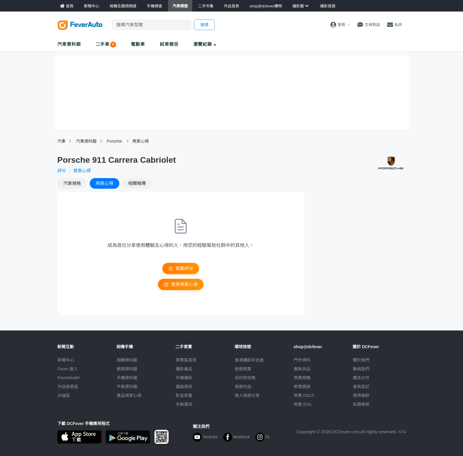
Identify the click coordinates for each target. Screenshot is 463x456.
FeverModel (68, 377)
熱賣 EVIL (303, 404)
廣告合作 (361, 377)
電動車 (138, 44)
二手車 (103, 44)
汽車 (61, 141)
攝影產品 (184, 369)
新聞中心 (66, 360)
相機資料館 (127, 360)
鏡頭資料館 (127, 369)
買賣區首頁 (186, 360)
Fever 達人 (68, 369)
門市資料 (302, 360)
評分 (61, 170)
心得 (104, 183)
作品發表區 (68, 386)
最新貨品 (302, 369)
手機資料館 (127, 377)
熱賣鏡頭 (302, 386)
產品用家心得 (129, 395)
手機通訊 (184, 377)
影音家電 (184, 395)
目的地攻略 (245, 377)
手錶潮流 (184, 404)
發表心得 (82, 170)
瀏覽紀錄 (205, 44)
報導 (137, 183)
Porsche (114, 141)
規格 (72, 183)
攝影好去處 (249, 360)
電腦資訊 (184, 386)
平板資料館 (127, 386)
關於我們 (361, 360)
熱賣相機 (302, 377)
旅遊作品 (243, 386)
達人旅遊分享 (247, 395)
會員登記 (361, 386)
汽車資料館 (69, 44)
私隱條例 (361, 404)
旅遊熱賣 (243, 369)
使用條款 (361, 395)
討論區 (64, 395)
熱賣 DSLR (304, 395)
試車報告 (169, 44)
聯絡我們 (361, 369)
